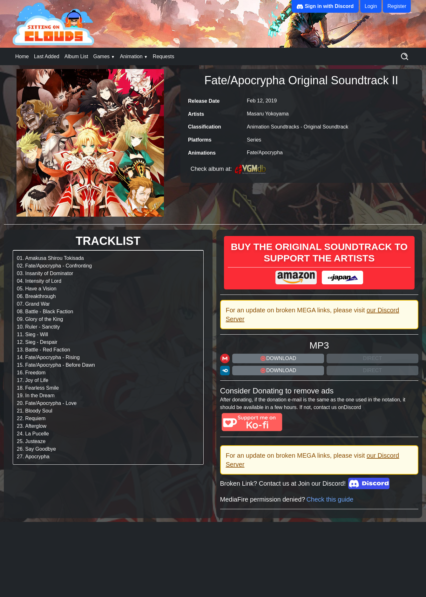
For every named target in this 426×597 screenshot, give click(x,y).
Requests (163, 56)
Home (22, 56)
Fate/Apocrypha (265, 152)
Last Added (46, 56)
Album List (76, 56)
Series (254, 139)
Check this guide (329, 499)
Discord (352, 407)
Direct (372, 358)
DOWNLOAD (278, 358)
